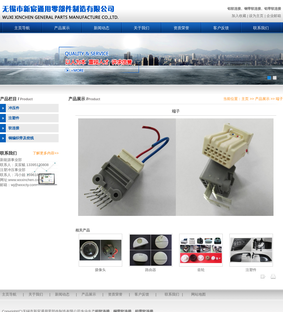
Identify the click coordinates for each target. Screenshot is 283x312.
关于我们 (141, 28)
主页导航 (22, 28)
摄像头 (100, 267)
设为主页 (256, 16)
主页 (245, 99)
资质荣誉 (181, 28)
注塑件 (251, 267)
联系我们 (261, 28)
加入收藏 (239, 16)
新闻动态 (101, 28)
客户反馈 (221, 28)
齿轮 (201, 267)
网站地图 (198, 294)
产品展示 (62, 28)
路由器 (150, 267)
